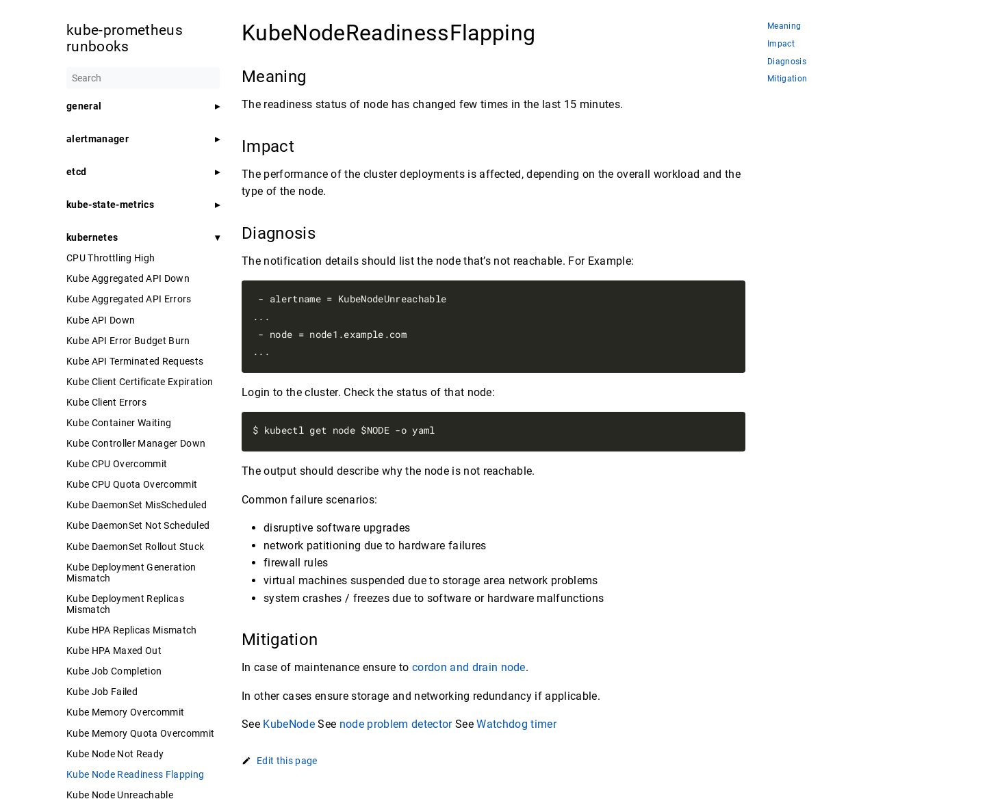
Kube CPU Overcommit (116, 463)
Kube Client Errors (106, 402)
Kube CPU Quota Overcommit (131, 484)
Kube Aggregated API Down (128, 278)
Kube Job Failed (102, 691)
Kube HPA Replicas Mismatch (131, 630)
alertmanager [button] (97, 138)
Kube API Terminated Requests (134, 361)
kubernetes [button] (92, 237)
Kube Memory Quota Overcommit (140, 733)
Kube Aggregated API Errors (129, 298)
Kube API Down (100, 320)
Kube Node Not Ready (115, 753)
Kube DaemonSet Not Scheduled (137, 525)
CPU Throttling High (110, 257)
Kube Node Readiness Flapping (135, 774)
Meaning (784, 26)
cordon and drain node (469, 667)
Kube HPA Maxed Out (114, 650)
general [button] (83, 106)
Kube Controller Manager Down (135, 443)
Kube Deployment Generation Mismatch (131, 573)
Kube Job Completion (114, 671)
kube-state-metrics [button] (110, 204)
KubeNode (289, 724)
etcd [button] (76, 171)
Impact (781, 44)
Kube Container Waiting (118, 422)
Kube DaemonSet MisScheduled (136, 504)
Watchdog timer (516, 724)
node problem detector (395, 724)
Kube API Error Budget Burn (128, 340)
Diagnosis (786, 61)
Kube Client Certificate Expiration (139, 381)
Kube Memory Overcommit (125, 712)
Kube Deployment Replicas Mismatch (125, 604)
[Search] (143, 78)
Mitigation (787, 79)
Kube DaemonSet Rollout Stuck (135, 546)
